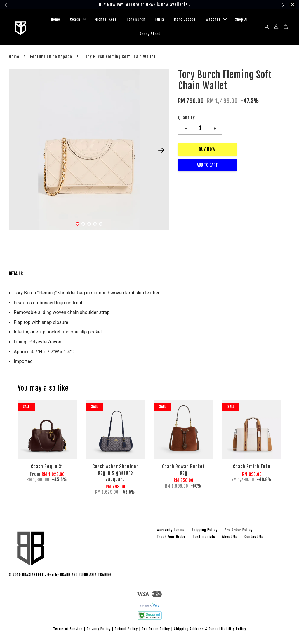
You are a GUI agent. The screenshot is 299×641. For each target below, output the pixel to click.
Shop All (242, 19)
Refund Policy (126, 629)
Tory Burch (136, 19)
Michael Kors (106, 19)
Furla (159, 19)
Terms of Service (68, 629)
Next (161, 150)
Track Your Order (171, 537)
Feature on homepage (51, 56)
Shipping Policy (205, 530)
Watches (216, 19)
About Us (229, 537)
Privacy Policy (99, 629)
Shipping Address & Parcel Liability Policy (210, 629)
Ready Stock (150, 34)
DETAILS (16, 274)
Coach (78, 19)
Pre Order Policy (239, 530)
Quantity (186, 117)
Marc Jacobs (185, 19)
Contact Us (253, 537)
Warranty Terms (171, 530)
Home (55, 19)
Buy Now (207, 149)
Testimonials (204, 537)
